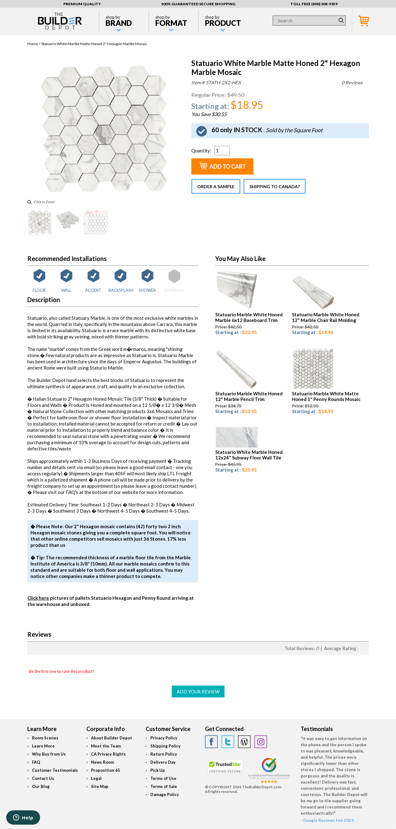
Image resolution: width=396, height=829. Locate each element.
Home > (34, 43)
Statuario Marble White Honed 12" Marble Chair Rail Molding (325, 317)
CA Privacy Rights (108, 754)
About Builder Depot (111, 737)
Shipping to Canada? (274, 186)
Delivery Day (162, 762)
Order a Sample (215, 186)
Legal (96, 778)
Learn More (43, 745)
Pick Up (157, 770)
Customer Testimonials (55, 770)
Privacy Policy (163, 737)
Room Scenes (45, 737)
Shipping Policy (165, 745)
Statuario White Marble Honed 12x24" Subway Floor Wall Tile (249, 454)
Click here (38, 598)
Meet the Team (106, 745)
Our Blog (41, 786)
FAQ (36, 762)
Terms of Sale (163, 786)
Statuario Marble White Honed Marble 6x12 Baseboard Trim (249, 317)
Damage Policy (164, 794)
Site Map (99, 786)
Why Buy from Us (49, 754)
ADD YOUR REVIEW (198, 691)
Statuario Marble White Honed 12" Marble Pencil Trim (249, 396)
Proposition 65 (105, 770)
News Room (102, 762)
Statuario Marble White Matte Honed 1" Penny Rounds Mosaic (326, 396)
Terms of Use (163, 778)
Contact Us (43, 778)
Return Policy (163, 754)
